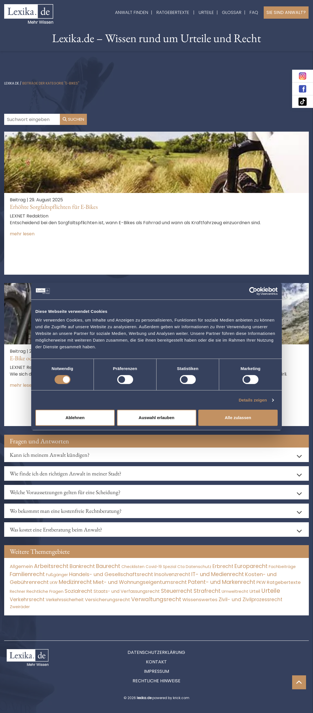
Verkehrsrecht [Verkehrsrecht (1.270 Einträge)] (27, 599)
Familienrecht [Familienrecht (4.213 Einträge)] (27, 574)
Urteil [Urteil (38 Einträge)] (255, 591)
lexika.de (11, 83)
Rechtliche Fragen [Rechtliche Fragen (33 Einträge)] (44, 591)
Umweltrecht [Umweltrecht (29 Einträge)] (235, 591)
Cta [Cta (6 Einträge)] (181, 566)
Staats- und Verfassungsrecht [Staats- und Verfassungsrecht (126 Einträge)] (127, 591)
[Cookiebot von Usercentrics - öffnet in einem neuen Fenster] (253, 291)
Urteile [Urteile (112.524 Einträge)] (270, 591)
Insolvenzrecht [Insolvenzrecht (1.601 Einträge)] (172, 574)
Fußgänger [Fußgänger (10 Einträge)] (57, 574)
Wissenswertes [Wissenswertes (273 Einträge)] (199, 599)
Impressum (156, 671)
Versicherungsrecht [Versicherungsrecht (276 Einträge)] (107, 599)
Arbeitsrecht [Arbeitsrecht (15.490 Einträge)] (51, 566)
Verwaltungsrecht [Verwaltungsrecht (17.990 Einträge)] (156, 599)
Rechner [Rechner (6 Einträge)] (17, 591)
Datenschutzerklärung (156, 652)
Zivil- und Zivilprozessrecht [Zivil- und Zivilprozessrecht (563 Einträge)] (250, 599)
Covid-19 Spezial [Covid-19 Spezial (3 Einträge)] (161, 566)
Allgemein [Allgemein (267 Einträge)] (21, 566)
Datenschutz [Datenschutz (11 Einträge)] (198, 566)
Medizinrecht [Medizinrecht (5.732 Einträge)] (75, 582)
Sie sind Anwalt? (286, 12)
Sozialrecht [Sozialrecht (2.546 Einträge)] (78, 591)
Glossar (231, 12)
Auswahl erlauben (156, 417)
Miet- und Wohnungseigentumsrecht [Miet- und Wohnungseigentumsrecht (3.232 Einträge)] (140, 582)
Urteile (206, 12)
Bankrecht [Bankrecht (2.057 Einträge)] (82, 566)
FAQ (254, 12)
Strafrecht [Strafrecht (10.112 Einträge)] (207, 591)
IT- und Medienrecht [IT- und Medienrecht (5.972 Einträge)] (217, 574)
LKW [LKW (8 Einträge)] (54, 582)
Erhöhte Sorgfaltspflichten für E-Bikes (54, 207)
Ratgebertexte (172, 12)
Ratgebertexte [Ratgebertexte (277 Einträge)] (284, 582)
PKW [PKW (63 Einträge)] (261, 582)
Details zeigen (253, 400)
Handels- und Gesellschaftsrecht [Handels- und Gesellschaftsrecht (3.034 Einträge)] (111, 574)
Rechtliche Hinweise (156, 681)
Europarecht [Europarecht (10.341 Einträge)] (251, 566)
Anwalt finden (131, 12)
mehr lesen (22, 234)
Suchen (73, 119)
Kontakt (156, 662)
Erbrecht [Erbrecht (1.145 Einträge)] (222, 566)
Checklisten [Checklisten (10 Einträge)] (133, 566)
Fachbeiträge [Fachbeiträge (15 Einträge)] (282, 566)
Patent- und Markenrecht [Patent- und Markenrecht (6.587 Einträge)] (221, 582)
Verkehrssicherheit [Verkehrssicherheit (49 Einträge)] (65, 600)
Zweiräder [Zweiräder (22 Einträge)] (20, 607)
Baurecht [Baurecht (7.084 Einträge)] (108, 566)
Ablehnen (74, 417)
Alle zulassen (238, 417)
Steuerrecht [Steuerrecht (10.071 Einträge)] (176, 591)
